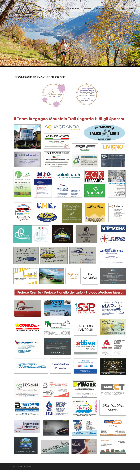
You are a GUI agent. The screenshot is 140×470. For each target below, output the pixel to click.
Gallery (111, 8)
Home (59, 8)
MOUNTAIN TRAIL (73, 8)
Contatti (131, 8)
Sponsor (121, 8)
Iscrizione (87, 8)
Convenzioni (99, 8)
